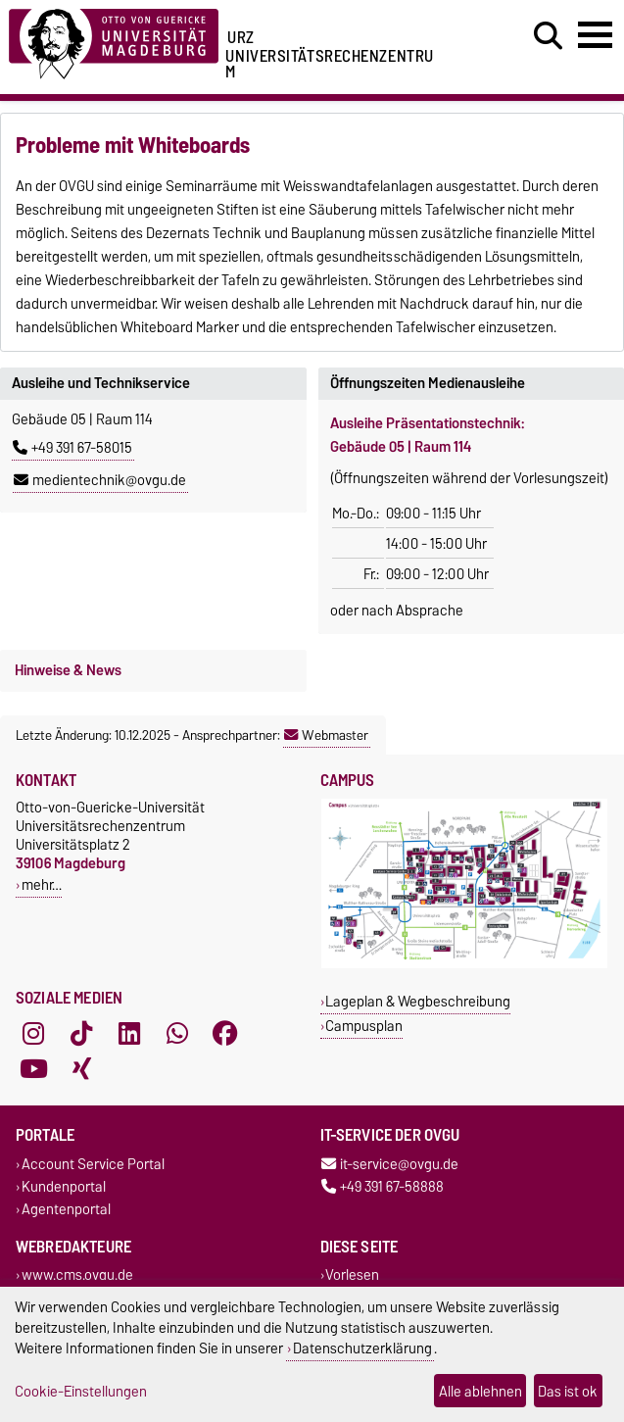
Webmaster (326, 735)
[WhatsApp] (177, 1033)
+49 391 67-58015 (72, 448)
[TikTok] (81, 1033)
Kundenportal (64, 1186)
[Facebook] (225, 1033)
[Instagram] (33, 1033)
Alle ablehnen (480, 1391)
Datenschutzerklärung (362, 1348)
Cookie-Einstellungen (81, 1391)
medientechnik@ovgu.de (100, 480)
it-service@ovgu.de (389, 1163)
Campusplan (364, 1025)
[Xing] (81, 1068)
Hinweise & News (68, 670)
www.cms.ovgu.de (77, 1275)
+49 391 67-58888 (382, 1186)
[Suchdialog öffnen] (548, 36)
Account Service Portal (93, 1163)
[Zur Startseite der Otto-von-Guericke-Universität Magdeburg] (113, 41)
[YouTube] (33, 1068)
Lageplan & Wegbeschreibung (417, 1001)
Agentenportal (66, 1209)
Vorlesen (352, 1275)
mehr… (42, 884)
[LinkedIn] (129, 1033)
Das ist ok (568, 1391)
